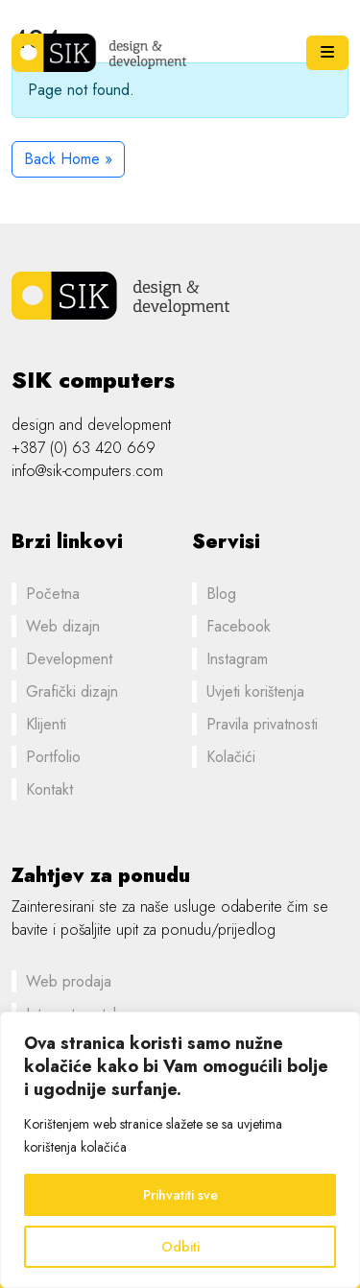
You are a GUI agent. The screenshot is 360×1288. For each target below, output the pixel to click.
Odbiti (180, 1246)
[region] (180, 1150)
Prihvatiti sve (180, 1195)
